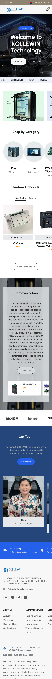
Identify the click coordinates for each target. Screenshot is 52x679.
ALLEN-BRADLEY (18, 237)
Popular (33, 198)
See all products (24, 266)
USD (45, 3)
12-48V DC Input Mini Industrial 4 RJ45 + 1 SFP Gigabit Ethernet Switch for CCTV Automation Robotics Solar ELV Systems (30, 384)
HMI (34, 168)
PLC (13, 168)
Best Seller (20, 198)
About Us (7, 609)
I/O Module (18, 243)
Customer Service (34, 609)
